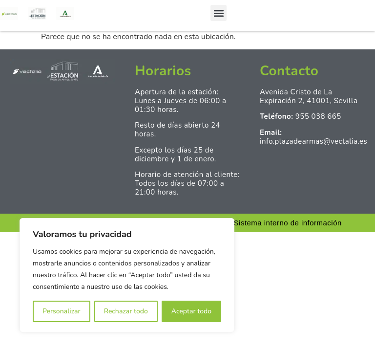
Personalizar (61, 311)
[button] (218, 13)
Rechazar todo (126, 311)
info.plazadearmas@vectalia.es (313, 141)
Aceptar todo (191, 311)
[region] (127, 275)
